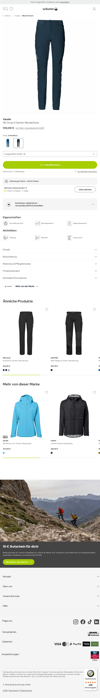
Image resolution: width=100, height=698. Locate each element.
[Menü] (95, 670)
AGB (5, 690)
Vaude (7, 119)
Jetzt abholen (85, 189)
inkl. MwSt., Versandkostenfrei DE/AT (30, 128)
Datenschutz (26, 690)
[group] (50, 65)
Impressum (14, 690)
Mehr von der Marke (25, 286)
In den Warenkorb (50, 164)
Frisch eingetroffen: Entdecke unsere (45, 2)
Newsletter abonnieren (17, 562)
